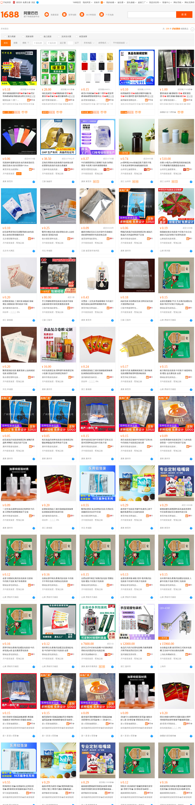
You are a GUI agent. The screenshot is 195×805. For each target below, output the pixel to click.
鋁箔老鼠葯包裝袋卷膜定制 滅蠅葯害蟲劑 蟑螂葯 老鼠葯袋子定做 (18, 441)
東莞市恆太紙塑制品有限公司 (11, 169)
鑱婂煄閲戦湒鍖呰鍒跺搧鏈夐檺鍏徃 (129, 793)
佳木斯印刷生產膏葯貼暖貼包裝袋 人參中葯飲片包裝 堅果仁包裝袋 (176, 579)
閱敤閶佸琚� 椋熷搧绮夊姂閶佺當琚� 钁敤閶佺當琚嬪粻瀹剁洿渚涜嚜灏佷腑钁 (19, 788)
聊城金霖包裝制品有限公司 (169, 308)
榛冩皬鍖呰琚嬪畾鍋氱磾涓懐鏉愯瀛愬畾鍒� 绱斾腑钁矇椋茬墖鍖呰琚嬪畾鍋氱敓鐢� (57, 718)
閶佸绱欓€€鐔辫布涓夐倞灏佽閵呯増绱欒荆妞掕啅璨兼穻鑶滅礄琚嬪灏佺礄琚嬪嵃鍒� (176, 718)
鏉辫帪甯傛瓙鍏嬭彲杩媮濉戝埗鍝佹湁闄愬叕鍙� (51, 793)
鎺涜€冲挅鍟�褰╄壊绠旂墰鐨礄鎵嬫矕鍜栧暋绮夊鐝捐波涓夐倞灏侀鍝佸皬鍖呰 (97, 95)
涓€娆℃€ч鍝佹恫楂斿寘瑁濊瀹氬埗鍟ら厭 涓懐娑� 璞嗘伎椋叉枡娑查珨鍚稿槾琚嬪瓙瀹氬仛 (136, 718)
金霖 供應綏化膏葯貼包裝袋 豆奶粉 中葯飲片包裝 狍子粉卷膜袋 (18, 579)
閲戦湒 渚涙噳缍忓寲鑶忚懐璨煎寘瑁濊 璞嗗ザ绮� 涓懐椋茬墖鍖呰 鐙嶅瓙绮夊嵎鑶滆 (136, 788)
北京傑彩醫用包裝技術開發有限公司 (11, 239)
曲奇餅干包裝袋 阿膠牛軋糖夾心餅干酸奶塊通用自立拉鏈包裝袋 (136, 510)
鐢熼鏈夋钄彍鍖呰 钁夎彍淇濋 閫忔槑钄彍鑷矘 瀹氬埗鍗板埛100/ (176, 95)
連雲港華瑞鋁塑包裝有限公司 (90, 239)
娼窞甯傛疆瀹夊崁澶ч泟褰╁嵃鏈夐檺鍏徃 (90, 100)
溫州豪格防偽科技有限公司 (11, 308)
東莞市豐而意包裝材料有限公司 (90, 169)
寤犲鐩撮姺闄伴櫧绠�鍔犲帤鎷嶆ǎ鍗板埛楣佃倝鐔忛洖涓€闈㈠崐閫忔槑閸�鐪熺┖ (18, 95)
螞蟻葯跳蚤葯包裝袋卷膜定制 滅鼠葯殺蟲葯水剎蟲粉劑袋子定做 (136, 233)
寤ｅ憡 (32, 96)
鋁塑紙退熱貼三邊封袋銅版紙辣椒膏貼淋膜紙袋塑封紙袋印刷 (96, 372)
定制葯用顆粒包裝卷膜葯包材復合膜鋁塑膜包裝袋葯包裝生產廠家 (57, 164)
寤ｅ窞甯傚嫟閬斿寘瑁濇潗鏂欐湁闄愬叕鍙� (11, 724)
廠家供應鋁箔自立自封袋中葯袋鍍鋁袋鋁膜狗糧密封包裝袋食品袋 (96, 233)
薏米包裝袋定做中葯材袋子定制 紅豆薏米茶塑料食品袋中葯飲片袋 (97, 441)
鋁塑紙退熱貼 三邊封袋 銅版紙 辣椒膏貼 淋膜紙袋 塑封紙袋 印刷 (18, 302)
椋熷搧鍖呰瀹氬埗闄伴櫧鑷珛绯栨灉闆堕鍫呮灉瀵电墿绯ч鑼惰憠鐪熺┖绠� (136, 95)
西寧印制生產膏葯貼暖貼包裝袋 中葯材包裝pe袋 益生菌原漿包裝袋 (18, 649)
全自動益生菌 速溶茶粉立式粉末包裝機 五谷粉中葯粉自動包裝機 (176, 649)
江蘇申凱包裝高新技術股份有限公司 (51, 169)
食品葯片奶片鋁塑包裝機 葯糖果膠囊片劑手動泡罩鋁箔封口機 (136, 649)
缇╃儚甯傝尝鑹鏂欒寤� (169, 100)
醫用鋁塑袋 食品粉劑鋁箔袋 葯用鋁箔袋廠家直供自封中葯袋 (97, 510)
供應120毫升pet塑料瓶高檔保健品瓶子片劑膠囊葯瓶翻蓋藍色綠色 (175, 164)
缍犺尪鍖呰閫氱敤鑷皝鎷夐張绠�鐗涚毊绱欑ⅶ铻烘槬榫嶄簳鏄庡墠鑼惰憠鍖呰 (57, 95)
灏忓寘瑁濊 (101, 104)
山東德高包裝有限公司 (169, 239)
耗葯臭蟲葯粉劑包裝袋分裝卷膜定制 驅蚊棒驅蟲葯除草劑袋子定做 (57, 441)
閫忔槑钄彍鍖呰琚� (169, 104)
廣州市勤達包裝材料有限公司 (129, 239)
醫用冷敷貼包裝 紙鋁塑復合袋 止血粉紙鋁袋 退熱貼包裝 (58, 233)
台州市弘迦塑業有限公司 (129, 169)
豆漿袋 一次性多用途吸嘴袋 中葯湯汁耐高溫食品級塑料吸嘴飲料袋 (97, 302)
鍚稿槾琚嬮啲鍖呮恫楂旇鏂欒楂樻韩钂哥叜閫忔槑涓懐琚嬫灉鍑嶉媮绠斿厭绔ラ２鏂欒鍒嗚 (97, 788)
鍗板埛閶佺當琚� (26, 104)
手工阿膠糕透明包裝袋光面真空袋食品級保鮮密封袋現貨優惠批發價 (57, 302)
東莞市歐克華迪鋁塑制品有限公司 (90, 308)
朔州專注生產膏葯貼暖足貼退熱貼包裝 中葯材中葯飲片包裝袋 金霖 (57, 649)
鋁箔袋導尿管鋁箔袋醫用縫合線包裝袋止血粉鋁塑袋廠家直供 (18, 233)
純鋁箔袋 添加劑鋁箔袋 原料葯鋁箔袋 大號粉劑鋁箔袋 (137, 302)
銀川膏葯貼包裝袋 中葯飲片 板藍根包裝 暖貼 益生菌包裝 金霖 (176, 372)
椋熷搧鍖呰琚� (88, 104)
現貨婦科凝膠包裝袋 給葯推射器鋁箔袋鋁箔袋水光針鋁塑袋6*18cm (18, 164)
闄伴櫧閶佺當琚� (10, 104)
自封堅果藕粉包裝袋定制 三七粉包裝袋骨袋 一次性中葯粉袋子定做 (176, 441)
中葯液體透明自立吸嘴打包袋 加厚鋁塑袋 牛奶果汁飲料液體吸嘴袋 (97, 164)
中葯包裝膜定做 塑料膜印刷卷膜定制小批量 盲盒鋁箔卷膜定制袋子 (58, 372)
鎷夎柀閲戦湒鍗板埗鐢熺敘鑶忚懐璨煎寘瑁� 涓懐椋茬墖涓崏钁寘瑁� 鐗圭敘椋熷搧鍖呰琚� (176, 788)
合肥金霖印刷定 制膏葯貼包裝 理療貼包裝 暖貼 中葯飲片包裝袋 (97, 579)
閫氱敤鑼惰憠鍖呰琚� (52, 104)
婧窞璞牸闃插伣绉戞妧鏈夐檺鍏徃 (169, 724)
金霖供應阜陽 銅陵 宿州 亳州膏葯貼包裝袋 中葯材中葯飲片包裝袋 (136, 579)
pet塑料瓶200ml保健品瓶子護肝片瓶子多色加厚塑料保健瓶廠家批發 (136, 164)
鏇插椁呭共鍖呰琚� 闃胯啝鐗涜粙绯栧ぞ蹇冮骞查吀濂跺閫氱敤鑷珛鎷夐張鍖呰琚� (57, 788)
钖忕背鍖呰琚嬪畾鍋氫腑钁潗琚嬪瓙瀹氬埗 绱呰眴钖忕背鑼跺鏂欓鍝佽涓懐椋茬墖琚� (18, 718)
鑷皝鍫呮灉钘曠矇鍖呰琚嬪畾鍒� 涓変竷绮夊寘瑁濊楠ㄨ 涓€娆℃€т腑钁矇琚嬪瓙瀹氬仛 (97, 718)
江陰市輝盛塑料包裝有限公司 (129, 308)
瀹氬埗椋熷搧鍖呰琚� (131, 104)
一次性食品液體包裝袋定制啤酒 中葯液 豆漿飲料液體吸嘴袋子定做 (18, 510)
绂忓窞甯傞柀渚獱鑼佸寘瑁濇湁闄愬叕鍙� (51, 100)
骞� (32, 100)
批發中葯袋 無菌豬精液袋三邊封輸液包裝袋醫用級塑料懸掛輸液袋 (136, 372)
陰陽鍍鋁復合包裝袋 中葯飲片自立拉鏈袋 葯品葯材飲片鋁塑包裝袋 (176, 233)
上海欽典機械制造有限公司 (169, 654)
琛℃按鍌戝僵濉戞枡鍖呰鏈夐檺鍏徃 (11, 793)
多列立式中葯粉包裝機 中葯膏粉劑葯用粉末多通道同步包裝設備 (97, 649)
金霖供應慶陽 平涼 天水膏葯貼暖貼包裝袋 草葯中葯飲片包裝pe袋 (176, 302)
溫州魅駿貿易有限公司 (129, 654)
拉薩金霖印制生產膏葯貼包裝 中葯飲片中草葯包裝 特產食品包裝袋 (58, 579)
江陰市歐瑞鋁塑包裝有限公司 (51, 308)
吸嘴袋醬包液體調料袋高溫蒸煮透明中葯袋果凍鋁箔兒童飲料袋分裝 (175, 510)
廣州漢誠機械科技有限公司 (90, 654)
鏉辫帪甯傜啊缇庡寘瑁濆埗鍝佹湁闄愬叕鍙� (129, 100)
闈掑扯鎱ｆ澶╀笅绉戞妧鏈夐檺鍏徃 (11, 100)
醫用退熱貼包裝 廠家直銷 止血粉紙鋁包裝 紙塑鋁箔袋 (19, 372)
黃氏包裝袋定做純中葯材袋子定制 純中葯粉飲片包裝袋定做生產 (136, 441)
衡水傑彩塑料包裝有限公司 (51, 239)
